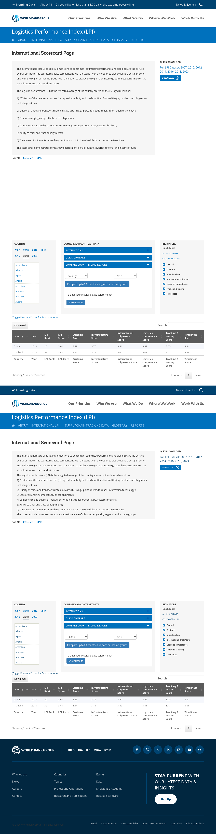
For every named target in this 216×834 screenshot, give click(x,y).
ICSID (107, 743)
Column (28, 157)
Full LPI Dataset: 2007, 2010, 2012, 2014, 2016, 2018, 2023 (181, 69)
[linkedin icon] (168, 743)
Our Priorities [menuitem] (79, 18)
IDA (80, 743)
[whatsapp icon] (147, 743)
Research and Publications (70, 789)
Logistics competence (177, 284)
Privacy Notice (108, 816)
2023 (34, 255)
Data (99, 775)
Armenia (19, 291)
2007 (17, 250)
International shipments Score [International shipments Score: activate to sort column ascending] (120, 336)
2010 (26, 250)
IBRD (71, 743)
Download (170, 78)
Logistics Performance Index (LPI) (53, 31)
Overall (170, 264)
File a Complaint (195, 816)
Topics (58, 775)
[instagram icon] (178, 743)
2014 (43, 250)
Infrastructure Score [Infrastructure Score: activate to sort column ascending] (94, 336)
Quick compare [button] (75, 257)
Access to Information (154, 816)
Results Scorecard (107, 789)
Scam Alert (176, 816)
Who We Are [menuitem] (107, 18)
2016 (17, 255)
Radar (16, 157)
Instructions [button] (74, 250)
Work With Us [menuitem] (192, 18)
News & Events (186, 4)
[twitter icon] (158, 743)
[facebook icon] (137, 743)
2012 (34, 250)
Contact (17, 789)
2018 (26, 255)
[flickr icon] (199, 743)
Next (198, 372)
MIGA (97, 743)
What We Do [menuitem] (133, 18)
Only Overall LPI (171, 258)
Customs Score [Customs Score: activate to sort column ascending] (73, 336)
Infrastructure (173, 274)
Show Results (76, 302)
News (15, 775)
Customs (170, 269)
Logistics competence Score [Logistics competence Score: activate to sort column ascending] (145, 336)
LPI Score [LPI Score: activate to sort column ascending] (57, 336)
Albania (19, 270)
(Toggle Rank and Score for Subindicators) (35, 317)
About (23, 40)
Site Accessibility (129, 816)
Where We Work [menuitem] (162, 18)
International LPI (46, 40)
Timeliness (171, 293)
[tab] (108, 250)
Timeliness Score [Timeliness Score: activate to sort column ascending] (191, 336)
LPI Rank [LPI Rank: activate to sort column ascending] (44, 336)
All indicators (170, 253)
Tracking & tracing (175, 289)
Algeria (19, 275)
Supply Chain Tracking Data (87, 40)
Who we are (19, 768)
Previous (176, 372)
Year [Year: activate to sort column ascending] (32, 336)
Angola (19, 280)
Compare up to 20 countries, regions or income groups (97, 284)
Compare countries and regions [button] (86, 264)
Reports (137, 40)
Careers (17, 782)
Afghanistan (21, 265)
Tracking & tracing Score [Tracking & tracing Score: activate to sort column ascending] (170, 336)
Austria (19, 301)
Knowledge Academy (109, 782)
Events (100, 768)
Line (39, 157)
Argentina (20, 286)
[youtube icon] (189, 743)
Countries (60, 768)
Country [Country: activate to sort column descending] (18, 336)
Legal (94, 816)
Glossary (119, 40)
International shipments (178, 279)
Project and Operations (68, 782)
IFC (88, 743)
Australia (20, 296)
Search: (181, 325)
